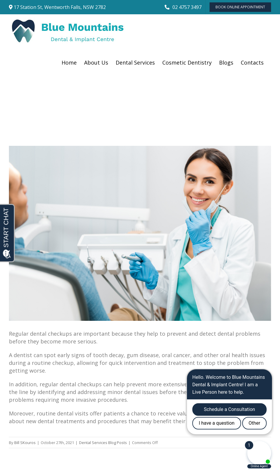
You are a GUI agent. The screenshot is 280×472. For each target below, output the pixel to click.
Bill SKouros (25, 442)
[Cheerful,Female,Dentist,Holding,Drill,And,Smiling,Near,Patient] (140, 233)
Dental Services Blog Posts (103, 442)
